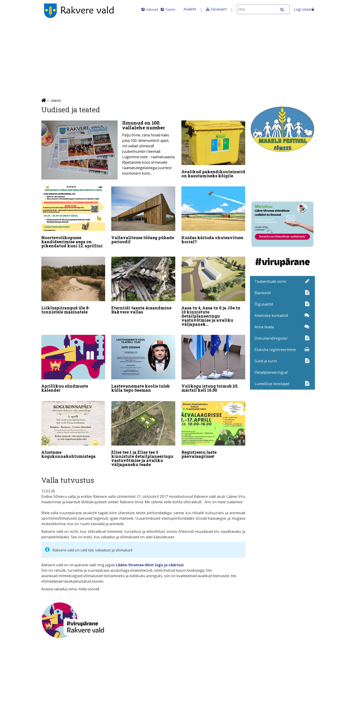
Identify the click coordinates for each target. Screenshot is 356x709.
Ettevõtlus (173, 28)
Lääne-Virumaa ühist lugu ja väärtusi (150, 559)
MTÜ (195, 28)
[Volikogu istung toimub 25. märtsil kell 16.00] (213, 361)
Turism (170, 9)
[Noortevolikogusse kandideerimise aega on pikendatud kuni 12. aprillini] (73, 217)
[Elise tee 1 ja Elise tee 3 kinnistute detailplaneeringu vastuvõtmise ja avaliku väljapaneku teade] (143, 431)
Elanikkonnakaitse (262, 28)
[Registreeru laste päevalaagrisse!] (213, 426)
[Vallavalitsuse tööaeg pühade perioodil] (143, 215)
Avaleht (189, 9)
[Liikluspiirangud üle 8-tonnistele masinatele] (73, 284)
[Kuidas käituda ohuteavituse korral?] (213, 215)
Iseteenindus (222, 28)
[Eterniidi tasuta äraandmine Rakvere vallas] (143, 284)
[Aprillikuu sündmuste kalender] (73, 361)
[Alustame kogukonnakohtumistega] (73, 426)
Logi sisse (304, 9)
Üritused (152, 9)
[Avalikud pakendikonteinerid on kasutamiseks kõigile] (213, 150)
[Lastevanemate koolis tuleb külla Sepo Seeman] (143, 361)
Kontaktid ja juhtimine (88, 28)
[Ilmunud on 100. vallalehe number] (108, 150)
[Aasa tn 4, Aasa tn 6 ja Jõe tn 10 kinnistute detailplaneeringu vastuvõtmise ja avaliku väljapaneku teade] (213, 290)
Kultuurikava (302, 28)
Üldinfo (50, 28)
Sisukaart (219, 9)
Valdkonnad (140, 28)
